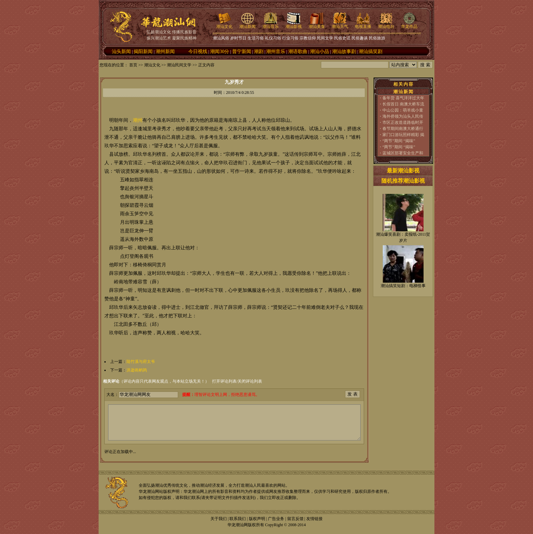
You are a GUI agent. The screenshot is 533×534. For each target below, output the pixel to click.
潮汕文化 (224, 24)
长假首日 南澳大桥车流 (403, 104)
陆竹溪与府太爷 (140, 361)
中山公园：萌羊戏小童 (402, 110)
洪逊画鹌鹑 (136, 370)
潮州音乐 (275, 51)
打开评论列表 (224, 381)
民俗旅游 (377, 38)
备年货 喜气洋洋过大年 (403, 98)
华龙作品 (409, 24)
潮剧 (258, 51)
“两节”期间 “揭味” (398, 140)
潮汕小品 (319, 51)
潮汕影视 (294, 24)
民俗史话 (342, 38)
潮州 (137, 120)
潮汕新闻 (247, 24)
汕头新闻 (121, 51)
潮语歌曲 (297, 51)
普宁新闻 (241, 51)
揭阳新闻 (143, 51)
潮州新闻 (165, 51)
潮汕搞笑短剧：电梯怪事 (403, 285)
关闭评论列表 (250, 381)
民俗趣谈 (359, 38)
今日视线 (197, 51)
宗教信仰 (307, 38)
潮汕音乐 (270, 24)
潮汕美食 (317, 24)
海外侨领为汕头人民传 (402, 116)
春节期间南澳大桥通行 (402, 128)
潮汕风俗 (221, 38)
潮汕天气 (340, 24)
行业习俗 (290, 38)
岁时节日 (238, 38)
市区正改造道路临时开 (402, 122)
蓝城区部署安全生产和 (402, 153)
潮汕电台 (386, 24)
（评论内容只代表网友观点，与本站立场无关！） (156, 381)
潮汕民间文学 (179, 65)
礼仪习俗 (273, 38)
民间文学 (325, 38)
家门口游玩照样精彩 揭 (403, 134)
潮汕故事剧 (344, 51)
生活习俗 (255, 38)
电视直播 (363, 24)
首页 (133, 65)
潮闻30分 (219, 51)
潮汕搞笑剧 (370, 51)
